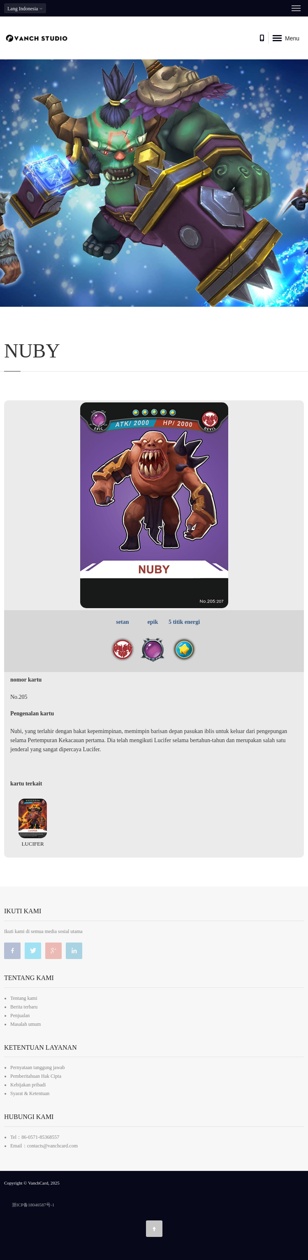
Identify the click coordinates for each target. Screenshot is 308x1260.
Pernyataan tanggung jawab (37, 1067)
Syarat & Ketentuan (29, 1093)
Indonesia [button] (25, 8)
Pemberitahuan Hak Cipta (35, 1076)
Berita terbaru (23, 1007)
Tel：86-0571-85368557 (34, 1137)
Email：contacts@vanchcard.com (44, 1146)
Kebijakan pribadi (28, 1085)
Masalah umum (25, 1024)
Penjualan (20, 1015)
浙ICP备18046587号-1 (33, 1204)
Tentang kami (23, 998)
